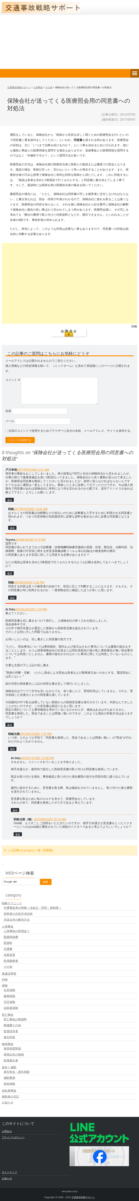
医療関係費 (11, 937)
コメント (12, 380)
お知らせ (7, 1102)
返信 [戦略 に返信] (12, 527)
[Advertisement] (69, 42)
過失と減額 (9, 1067)
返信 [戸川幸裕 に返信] (9, 499)
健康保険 (9, 996)
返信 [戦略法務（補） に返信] (17, 834)
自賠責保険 (11, 1008)
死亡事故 (7, 1015)
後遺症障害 (9, 974)
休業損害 (9, 955)
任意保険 (9, 990)
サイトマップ (9, 1172)
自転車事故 (9, 1091)
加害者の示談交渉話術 (18, 914)
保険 (5, 985)
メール (9, 421)
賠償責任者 (11, 1060)
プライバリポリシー (13, 1137)
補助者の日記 (10, 1096)
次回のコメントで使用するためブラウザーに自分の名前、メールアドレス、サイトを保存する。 (71, 431)
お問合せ (7, 1131)
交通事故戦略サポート (83, 1197)
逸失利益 (9, 1037)
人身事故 (7, 926)
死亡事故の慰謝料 (15, 1019)
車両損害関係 (12, 1048)
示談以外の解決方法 (17, 920)
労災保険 (9, 1002)
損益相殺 (9, 1084)
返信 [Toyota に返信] (9, 573)
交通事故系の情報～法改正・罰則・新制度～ (33, 908)
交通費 (8, 949)
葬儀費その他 (12, 1025)
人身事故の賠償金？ (17, 931)
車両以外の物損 (14, 1054)
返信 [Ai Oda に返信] (9, 724)
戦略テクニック (12, 903)
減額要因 (9, 1078)
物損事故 (7, 1044)
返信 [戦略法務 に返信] (12, 748)
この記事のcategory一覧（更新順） (31, 850)
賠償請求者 (11, 1031)
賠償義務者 (11, 961)
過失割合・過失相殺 (17, 1072)
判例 (5, 980)
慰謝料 (8, 943)
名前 (8, 411)
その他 (8, 967)
